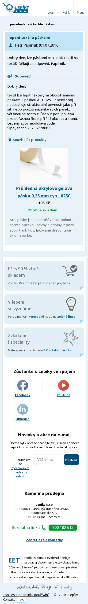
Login (51, 13)
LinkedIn (22, 412)
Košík (66, 13)
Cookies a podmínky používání (26, 595)
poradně (37, 317)
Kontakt (9, 599)
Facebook (22, 388)
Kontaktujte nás (58, 350)
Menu (80, 13)
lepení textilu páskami (29, 37)
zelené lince (66, 317)
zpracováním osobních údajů (20, 472)
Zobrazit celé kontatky (44, 540)
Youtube (63, 388)
